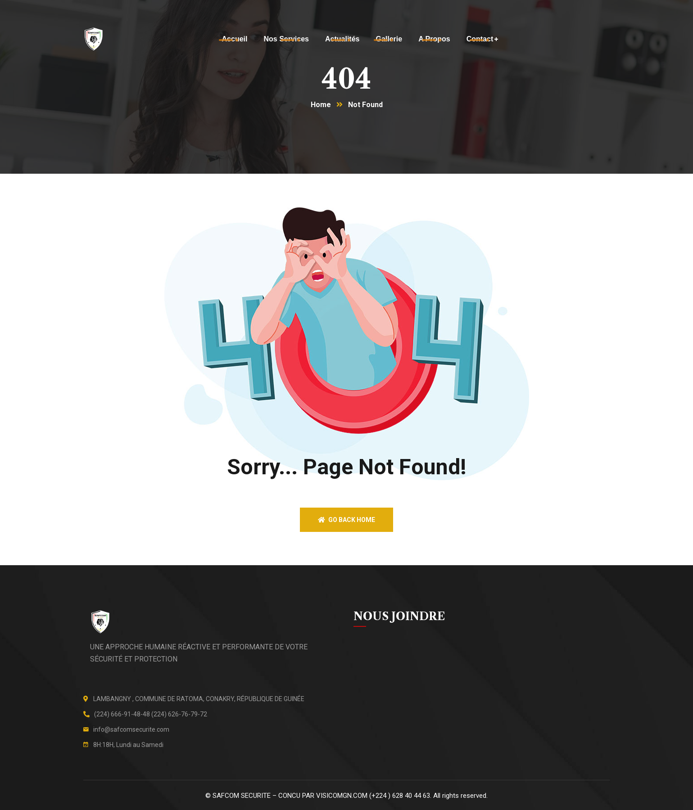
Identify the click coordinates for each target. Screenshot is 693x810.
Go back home (346, 519)
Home (321, 104)
